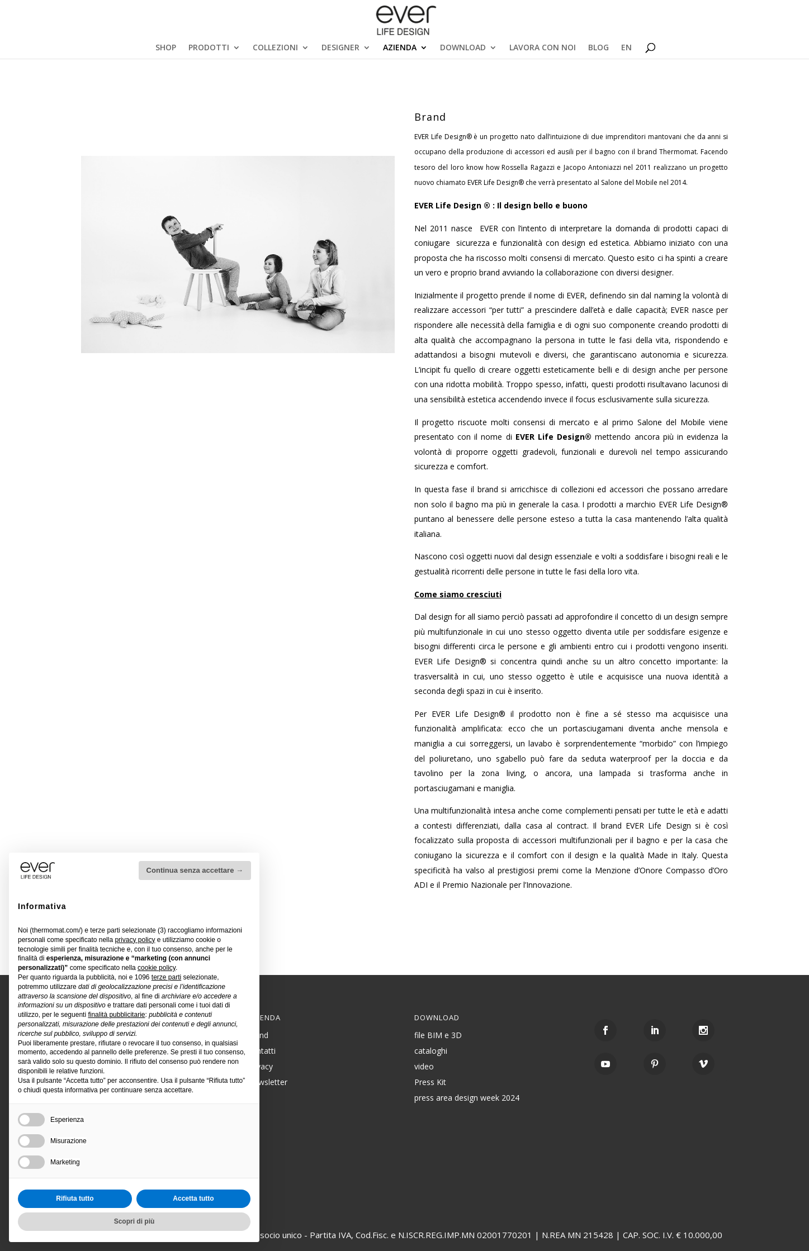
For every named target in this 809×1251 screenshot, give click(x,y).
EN (626, 48)
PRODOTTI (208, 48)
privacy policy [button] (135, 940)
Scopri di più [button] (134, 1221)
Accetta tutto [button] (193, 1198)
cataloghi (430, 1050)
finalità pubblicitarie (116, 1015)
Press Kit (430, 1082)
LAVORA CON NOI (542, 48)
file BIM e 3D (438, 1035)
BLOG (598, 48)
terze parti (166, 977)
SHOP (165, 48)
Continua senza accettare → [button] (194, 870)
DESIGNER (340, 48)
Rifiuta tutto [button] (74, 1198)
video (424, 1066)
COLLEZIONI (275, 48)
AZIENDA (400, 48)
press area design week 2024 (466, 1097)
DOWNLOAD (463, 48)
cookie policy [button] (157, 968)
